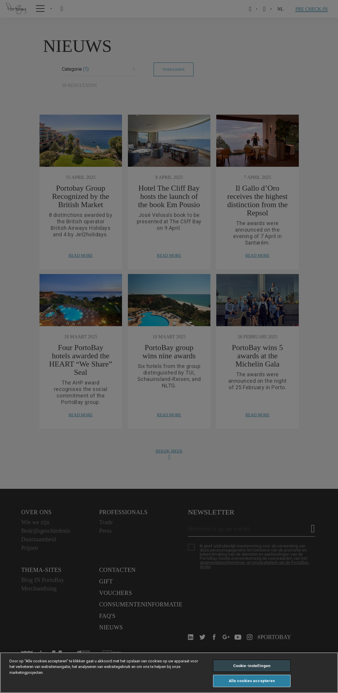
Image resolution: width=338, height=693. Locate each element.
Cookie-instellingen (252, 666)
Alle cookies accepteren (252, 681)
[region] (169, 672)
